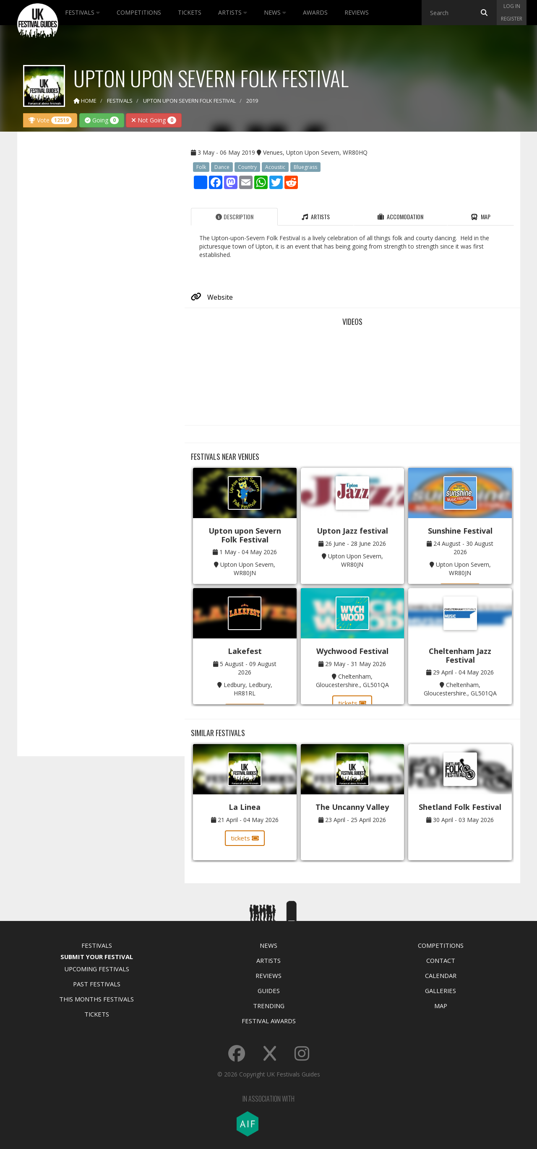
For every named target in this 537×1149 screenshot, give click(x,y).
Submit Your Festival (96, 956)
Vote (50, 120)
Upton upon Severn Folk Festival (245, 535)
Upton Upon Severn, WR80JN (247, 568)
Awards (315, 12)
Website (212, 297)
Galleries (440, 990)
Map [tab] (480, 216)
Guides (269, 990)
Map (440, 1005)
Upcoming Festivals (96, 969)
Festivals (82, 12)
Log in (511, 6)
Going (102, 120)
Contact (440, 960)
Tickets (189, 12)
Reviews (356, 12)
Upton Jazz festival (352, 531)
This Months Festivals (96, 999)
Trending (268, 1005)
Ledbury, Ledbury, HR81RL (248, 689)
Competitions (139, 12)
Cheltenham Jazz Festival (460, 655)
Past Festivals (96, 984)
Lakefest (245, 651)
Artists (232, 12)
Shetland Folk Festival (460, 807)
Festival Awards (269, 1021)
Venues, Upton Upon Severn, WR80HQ (315, 152)
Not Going (153, 120)
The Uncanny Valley (352, 807)
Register (511, 18)
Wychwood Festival (352, 651)
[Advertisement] (95, 270)
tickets (352, 703)
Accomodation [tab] (400, 216)
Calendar (440, 975)
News (275, 12)
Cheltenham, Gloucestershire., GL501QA (352, 680)
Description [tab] (234, 216)
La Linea (245, 807)
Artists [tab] (316, 216)
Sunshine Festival (460, 531)
